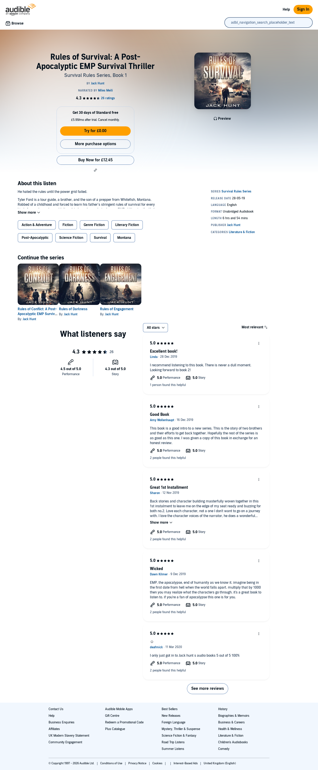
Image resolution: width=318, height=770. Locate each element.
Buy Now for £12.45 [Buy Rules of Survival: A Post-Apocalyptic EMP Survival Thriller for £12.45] (95, 160)
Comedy (223, 749)
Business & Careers (231, 722)
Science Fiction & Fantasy (179, 736)
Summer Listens (173, 749)
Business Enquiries (61, 722)
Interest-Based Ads (186, 763)
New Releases (171, 716)
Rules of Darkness (80, 312)
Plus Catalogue (115, 729)
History (222, 709)
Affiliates (54, 729)
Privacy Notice (137, 763)
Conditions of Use (111, 763)
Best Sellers (170, 709)
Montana (124, 241)
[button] (95, 170)
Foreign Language (173, 722)
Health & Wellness (230, 729)
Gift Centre (112, 716)
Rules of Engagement (131, 312)
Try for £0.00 (95, 131)
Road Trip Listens (173, 742)
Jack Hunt (29, 323)
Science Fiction (71, 241)
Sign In (303, 9)
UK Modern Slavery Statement (69, 736)
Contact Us (56, 709)
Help (286, 9)
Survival (100, 241)
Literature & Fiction (230, 736)
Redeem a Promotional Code (124, 722)
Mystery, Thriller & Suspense (181, 729)
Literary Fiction (127, 228)
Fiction (67, 228)
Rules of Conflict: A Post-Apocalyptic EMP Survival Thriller (38, 317)
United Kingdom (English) (220, 763)
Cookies (157, 763)
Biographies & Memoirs (233, 716)
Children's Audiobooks (233, 742)
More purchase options (95, 144)
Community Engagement (65, 742)
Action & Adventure (37, 228)
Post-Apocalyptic (35, 241)
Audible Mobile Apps (119, 709)
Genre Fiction (94, 228)
